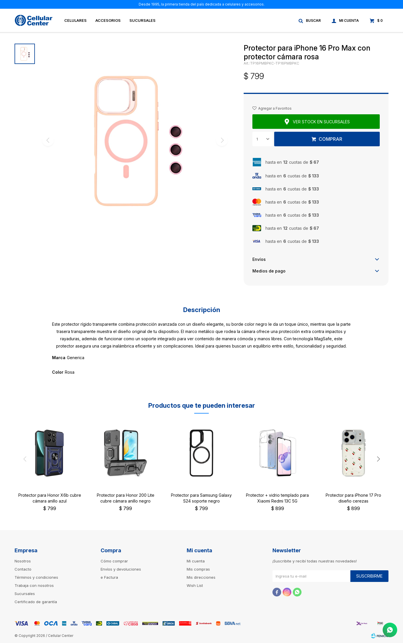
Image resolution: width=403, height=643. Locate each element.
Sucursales (142, 20)
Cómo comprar (114, 561)
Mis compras (198, 569)
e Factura (109, 577)
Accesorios (108, 20)
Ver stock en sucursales (321, 121)
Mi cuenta (196, 561)
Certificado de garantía (36, 601)
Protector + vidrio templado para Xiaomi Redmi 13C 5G (277, 498)
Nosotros (23, 561)
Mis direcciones (201, 577)
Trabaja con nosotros (34, 585)
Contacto (23, 569)
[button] (378, 459)
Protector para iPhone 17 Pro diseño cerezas (353, 498)
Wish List (195, 585)
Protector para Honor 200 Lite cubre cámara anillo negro (125, 498)
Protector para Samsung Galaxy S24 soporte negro (201, 498)
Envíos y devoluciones (121, 569)
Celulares (75, 20)
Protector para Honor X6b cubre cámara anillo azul (49, 498)
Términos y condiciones (36, 577)
